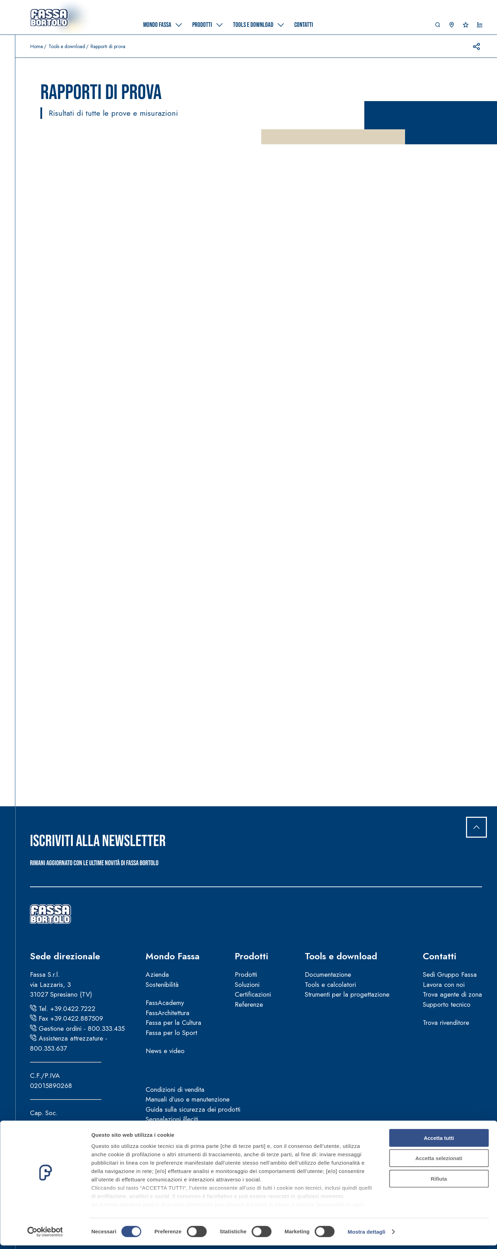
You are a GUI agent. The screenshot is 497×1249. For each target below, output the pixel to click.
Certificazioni (253, 994)
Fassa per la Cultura (173, 1022)
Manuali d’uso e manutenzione (188, 1099)
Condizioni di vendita (175, 1089)
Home (36, 46)
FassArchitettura (167, 1013)
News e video (165, 1051)
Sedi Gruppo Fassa (450, 974)
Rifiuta (439, 1182)
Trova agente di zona (452, 994)
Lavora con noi (444, 984)
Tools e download (66, 46)
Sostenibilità (162, 984)
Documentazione (328, 974)
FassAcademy (165, 1002)
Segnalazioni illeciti (172, 1119)
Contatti (439, 956)
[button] (438, 26)
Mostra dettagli (366, 1235)
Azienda (157, 974)
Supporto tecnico (447, 1004)
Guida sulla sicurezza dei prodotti (193, 1109)
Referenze (249, 1004)
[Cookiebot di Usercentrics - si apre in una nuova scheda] (45, 1235)
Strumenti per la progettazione (347, 994)
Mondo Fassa (173, 956)
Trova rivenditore (446, 1022)
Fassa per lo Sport (171, 1032)
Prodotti (251, 956)
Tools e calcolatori (330, 984)
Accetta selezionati (438, 1162)
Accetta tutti (439, 1141)
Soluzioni (247, 984)
